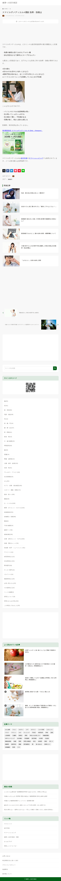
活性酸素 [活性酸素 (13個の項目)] (26, 738)
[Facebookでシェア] (7, 170)
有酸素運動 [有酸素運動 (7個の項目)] (46, 735)
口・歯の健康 (9, 441)
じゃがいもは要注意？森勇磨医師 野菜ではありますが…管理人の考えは (25, 792)
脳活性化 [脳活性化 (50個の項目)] (13, 744)
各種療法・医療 (10, 516)
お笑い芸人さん (10, 583)
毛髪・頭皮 (8, 414)
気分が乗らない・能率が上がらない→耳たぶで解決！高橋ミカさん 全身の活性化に (28, 809)
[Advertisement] (16, 34)
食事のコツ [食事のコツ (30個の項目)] (47, 744)
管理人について (9, 596)
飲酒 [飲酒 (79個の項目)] (14, 747)
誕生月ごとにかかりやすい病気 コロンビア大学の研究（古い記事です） (25, 805)
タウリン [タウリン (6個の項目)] (33, 729)
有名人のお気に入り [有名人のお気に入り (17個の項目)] (35, 735)
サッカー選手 (9, 570)
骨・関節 (8, 432)
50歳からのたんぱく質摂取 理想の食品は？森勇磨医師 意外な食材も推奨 (25, 796)
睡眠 (6, 499)
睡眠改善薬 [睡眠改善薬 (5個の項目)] (8, 741)
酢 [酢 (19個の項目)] (32, 744)
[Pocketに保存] (15, 170)
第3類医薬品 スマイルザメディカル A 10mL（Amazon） (22, 130)
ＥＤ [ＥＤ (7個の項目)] (19, 747)
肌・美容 (8, 410)
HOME (5, 8)
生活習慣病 (8, 476)
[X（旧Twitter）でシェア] (4, 170)
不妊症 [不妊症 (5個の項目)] (34, 732)
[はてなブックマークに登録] (11, 170)
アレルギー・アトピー (12, 472)
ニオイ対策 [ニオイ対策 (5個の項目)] (41, 729)
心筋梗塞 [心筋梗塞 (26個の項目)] (7, 735)
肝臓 (6, 454)
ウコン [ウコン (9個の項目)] (14, 729)
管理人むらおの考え (11, 601)
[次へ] (30, 324)
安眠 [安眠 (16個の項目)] (52, 732)
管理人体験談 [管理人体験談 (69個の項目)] (27, 741)
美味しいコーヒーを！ (10, 846)
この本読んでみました (12, 605)
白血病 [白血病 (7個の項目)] (47, 738)
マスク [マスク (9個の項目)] (7, 732)
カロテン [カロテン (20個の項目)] (21, 729)
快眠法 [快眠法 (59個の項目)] (20, 735)
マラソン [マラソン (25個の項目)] (13, 732)
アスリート (8, 552)
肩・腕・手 (8, 423)
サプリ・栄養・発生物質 (13, 485)
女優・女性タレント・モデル (14, 539)
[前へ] (25, 312)
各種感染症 (8, 512)
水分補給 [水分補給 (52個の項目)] (19, 738)
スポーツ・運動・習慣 (12, 490)
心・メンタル (9, 503)
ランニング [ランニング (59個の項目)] (26, 732)
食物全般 (8, 534)
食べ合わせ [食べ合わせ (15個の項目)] (39, 744)
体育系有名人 (9, 556)
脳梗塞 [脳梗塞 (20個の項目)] (7, 744)
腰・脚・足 (9, 428)
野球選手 (8, 565)
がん (6, 481)
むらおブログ (8, 841)
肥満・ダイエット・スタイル (14, 507)
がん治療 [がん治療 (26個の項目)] (7, 729)
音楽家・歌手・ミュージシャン (14, 547)
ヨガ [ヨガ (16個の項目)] (20, 732)
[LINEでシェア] (23, 170)
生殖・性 (8, 467)
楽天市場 (24, 158)
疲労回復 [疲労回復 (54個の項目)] (34, 738)
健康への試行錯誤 (9, 3)
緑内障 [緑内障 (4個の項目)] (40, 741)
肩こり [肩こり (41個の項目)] (51, 741)
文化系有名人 (9, 561)
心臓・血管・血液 (11, 463)
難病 (6, 521)
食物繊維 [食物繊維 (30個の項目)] (7, 747)
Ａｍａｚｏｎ (8, 823)
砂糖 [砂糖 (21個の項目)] (15, 741)
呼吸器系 (8, 445)
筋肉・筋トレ (9, 494)
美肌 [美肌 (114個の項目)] (45, 741)
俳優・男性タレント (11, 543)
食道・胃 (8, 436)
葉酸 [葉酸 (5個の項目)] (20, 744)
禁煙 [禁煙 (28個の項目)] (20, 741)
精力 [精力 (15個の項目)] (34, 741)
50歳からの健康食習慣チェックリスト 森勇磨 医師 (19, 800)
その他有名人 (9, 587)
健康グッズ (8, 530)
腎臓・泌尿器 (9, 459)
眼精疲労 (10, 179)
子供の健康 (8, 525)
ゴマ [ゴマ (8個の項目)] (27, 729)
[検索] (55, 368)
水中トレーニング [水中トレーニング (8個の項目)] (10, 738)
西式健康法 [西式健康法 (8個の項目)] (26, 744)
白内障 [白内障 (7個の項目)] (41, 738)
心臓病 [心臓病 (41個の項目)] (14, 735)
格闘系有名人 (9, 579)
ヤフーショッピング (36, 158)
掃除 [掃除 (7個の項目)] (26, 735)
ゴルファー (8, 574)
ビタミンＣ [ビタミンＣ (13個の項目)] (50, 729)
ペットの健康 (9, 592)
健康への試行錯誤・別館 (11, 837)
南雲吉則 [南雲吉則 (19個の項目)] (40, 732)
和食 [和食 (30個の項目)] (47, 732)
